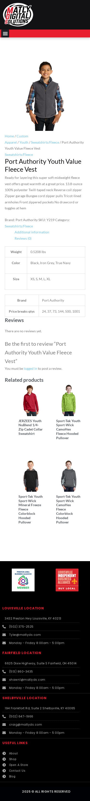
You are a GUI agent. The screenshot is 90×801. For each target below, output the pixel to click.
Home (9, 136)
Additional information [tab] (32, 232)
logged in (30, 368)
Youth (23, 142)
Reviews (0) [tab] (23, 238)
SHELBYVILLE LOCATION (24, 698)
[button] (5, 33)
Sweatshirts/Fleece (45, 142)
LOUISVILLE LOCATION (23, 608)
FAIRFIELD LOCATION (21, 653)
